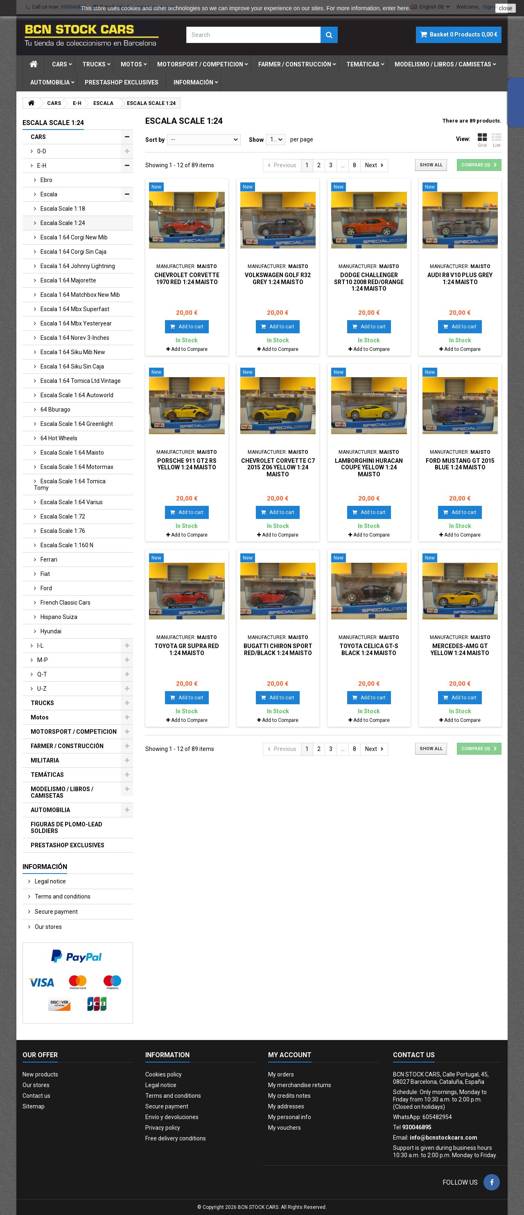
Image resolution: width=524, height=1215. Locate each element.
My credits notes (289, 1095)
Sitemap (34, 1106)
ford (45, 588)
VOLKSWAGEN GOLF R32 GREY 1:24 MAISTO (278, 278)
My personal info (289, 1117)
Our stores (48, 927)
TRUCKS (42, 703)
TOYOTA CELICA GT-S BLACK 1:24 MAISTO (368, 649)
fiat (44, 574)
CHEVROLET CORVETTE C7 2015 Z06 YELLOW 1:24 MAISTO (278, 467)
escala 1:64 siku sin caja (71, 366)
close (506, 8)
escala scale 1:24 (62, 223)
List (496, 140)
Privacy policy (162, 1127)
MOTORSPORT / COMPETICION (74, 731)
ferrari (48, 559)
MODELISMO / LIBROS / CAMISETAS (62, 792)
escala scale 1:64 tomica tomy (70, 484)
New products (40, 1074)
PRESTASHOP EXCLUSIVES (67, 845)
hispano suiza (58, 617)
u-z (41, 688)
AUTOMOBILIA (50, 810)
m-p (42, 660)
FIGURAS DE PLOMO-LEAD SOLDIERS (66, 827)
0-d (41, 151)
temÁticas (362, 64)
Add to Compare (189, 349)
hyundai (50, 631)
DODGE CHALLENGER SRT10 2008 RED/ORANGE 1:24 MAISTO (369, 282)
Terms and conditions (62, 896)
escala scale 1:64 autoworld (76, 395)
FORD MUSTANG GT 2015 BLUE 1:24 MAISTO (460, 464)
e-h (41, 165)
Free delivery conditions (175, 1138)
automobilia (50, 82)
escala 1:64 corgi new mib (73, 237)
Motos (40, 717)
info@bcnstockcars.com (443, 1137)
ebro (45, 180)
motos (131, 64)
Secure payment (56, 911)
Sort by (155, 140)
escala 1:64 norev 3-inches (74, 337)
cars (59, 64)
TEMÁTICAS (47, 774)
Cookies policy (163, 1074)
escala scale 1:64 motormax (76, 467)
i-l (39, 645)
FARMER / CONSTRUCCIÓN (67, 746)
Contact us (36, 1095)
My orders (281, 1074)
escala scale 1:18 (62, 208)
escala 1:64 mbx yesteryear (75, 323)
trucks (94, 64)
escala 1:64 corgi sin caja (72, 251)
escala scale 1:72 (62, 516)
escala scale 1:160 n (66, 545)
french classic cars (64, 602)
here (403, 8)
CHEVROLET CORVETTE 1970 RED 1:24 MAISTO (186, 278)
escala (48, 194)
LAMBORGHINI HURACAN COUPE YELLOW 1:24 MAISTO (369, 467)
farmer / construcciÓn (294, 64)
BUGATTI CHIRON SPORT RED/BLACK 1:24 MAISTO (278, 649)
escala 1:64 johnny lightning (77, 266)
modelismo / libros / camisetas (443, 64)
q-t (41, 674)
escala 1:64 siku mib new (72, 352)
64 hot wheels (58, 438)
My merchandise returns (299, 1085)
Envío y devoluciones (172, 1117)
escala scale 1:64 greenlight (76, 424)
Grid (482, 140)
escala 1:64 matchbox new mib (79, 294)
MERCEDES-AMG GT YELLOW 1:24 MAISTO (460, 649)
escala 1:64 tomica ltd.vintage (80, 381)
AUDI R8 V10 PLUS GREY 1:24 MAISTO (459, 278)
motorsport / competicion (200, 64)
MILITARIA (45, 760)
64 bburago (54, 409)
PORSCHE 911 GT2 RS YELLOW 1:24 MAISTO (187, 464)
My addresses (286, 1106)
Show (256, 140)
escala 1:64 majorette (67, 280)
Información (193, 82)
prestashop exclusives (121, 82)
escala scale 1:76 (62, 531)
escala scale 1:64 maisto (71, 452)
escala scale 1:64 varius (71, 502)
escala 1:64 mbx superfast (74, 309)
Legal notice (50, 881)
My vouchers (284, 1127)
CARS (38, 137)
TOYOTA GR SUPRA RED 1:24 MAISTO (186, 649)
